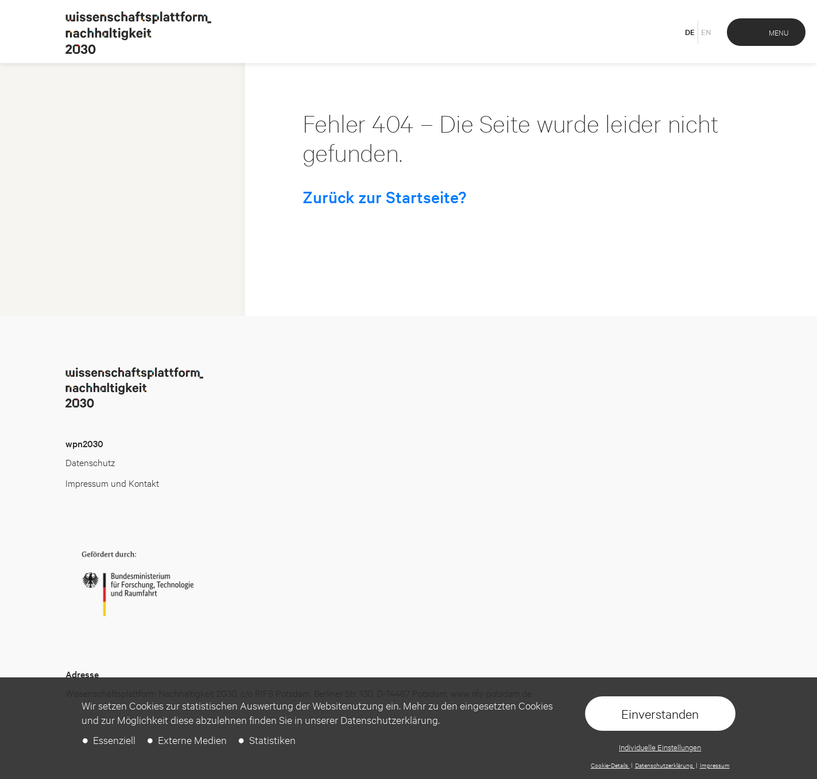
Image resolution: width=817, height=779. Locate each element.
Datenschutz (90, 462)
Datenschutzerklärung (665, 765)
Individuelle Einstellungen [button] (660, 747)
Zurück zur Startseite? (384, 197)
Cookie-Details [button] (610, 765)
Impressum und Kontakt (112, 482)
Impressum (715, 765)
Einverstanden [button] (660, 714)
